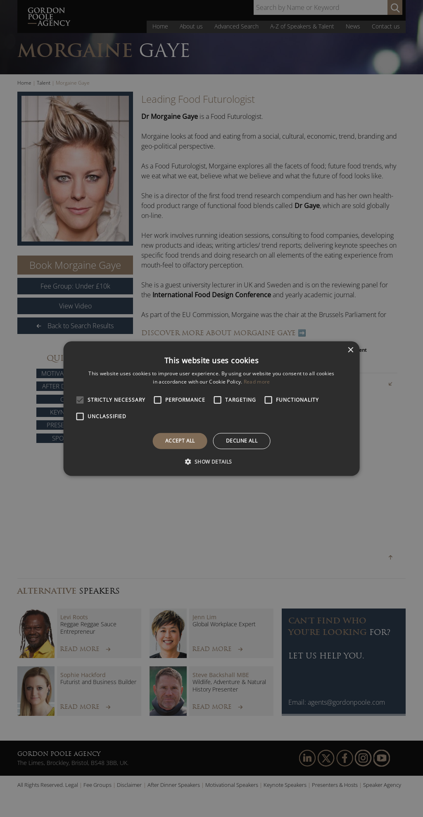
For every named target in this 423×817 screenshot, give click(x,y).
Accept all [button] (180, 440)
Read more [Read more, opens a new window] (257, 381)
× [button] (350, 350)
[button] (211, 461)
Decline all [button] (241, 440)
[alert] (211, 408)
